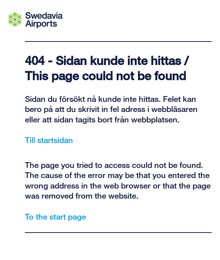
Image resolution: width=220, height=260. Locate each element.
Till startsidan (49, 140)
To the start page (55, 216)
